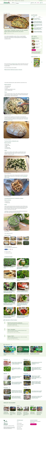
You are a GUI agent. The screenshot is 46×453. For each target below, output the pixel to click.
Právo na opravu (19, 427)
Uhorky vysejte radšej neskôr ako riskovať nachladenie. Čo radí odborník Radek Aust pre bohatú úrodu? (36, 369)
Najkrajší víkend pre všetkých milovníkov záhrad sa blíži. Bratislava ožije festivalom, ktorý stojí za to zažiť (36, 377)
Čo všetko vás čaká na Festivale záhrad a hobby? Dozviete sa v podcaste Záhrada (23, 354)
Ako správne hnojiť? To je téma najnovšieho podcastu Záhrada (34, 354)
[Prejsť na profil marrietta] (5, 323)
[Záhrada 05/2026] (36, 63)
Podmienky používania (20, 426)
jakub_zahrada (10, 332)
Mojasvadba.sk (9, 0)
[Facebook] (39, 0)
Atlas (35, 2)
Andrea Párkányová (7, 33)
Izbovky (19, 2)
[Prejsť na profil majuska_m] (5, 336)
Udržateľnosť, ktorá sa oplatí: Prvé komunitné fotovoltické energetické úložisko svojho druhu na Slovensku (17, 391)
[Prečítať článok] (10, 349)
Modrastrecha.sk (5, 0)
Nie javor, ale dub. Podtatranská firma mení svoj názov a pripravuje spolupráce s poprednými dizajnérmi (13, 413)
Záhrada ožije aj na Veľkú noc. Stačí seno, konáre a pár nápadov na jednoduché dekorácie (37, 397)
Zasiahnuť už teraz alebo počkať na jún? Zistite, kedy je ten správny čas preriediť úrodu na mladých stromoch (39, 413)
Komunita (32, 2)
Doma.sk (19, 0)
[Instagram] (41, 0)
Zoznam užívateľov (19, 423)
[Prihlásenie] (40, 2)
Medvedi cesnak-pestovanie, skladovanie (15, 322)
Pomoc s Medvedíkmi (11, 329)
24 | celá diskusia (17, 339)
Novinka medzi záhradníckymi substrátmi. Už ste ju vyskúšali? (38, 31)
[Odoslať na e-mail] (12, 249)
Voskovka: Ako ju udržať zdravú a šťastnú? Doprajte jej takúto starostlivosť (16, 377)
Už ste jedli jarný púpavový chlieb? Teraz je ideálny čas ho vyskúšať (37, 391)
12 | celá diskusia (18, 332)
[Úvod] (7, 2)
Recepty (29, 2)
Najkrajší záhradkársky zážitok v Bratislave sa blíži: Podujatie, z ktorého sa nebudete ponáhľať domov (36, 383)
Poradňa (26, 2)
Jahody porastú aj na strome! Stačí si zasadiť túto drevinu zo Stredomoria (37, 363)
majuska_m (9, 339)
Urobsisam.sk (16, 0)
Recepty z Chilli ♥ (11, 336)
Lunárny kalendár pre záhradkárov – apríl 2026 (37, 19)
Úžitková (16, 2)
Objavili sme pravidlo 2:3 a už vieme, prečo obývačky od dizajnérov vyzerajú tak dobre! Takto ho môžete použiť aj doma (26, 414)
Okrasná (13, 2)
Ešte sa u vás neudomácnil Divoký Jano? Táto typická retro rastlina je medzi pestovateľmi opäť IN (17, 383)
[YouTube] (8, 249)
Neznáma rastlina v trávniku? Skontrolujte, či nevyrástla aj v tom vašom (17, 369)
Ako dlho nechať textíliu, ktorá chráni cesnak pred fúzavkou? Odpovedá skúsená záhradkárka (16, 397)
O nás (17, 421)
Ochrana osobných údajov (20, 424)
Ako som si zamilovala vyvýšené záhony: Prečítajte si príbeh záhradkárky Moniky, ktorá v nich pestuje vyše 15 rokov (38, 28)
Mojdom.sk (13, 0)
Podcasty (8, 344)
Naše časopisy (22, 0)
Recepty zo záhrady (7, 251)
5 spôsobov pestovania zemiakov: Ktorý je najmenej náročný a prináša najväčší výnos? (33, 413)
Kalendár (22, 2)
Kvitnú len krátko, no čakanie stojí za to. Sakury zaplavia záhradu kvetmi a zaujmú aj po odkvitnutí (17, 363)
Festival (38, 2)
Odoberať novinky (33, 424)
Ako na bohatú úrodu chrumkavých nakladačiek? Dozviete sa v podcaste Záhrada (9, 354)
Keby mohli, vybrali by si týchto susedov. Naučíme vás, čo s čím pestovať (38, 25)
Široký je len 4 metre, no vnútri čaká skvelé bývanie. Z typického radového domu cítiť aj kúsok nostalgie (19, 413)
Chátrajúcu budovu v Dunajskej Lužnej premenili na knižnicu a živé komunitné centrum (6, 413)
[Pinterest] (40, 0)
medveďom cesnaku (14, 63)
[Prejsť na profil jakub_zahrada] (5, 329)
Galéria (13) (6, 27)
